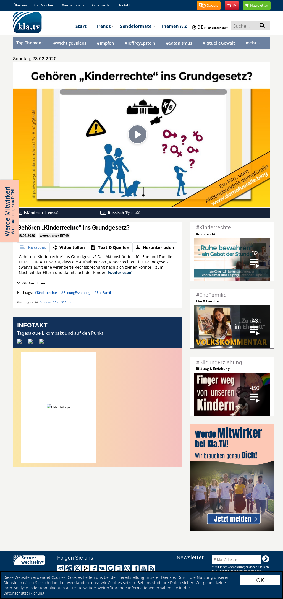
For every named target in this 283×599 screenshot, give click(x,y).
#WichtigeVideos (69, 43)
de (210, 27)
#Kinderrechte (46, 292)
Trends (105, 26)
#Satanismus (179, 43)
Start (82, 26)
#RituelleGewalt (219, 43)
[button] (209, 5)
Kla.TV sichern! (45, 5)
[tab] (33, 247)
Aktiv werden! (101, 5)
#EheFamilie (104, 292)
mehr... (253, 42)
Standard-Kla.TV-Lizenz (57, 302)
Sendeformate (137, 26)
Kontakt (124, 5)
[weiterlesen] (120, 272)
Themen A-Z (174, 26)
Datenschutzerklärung (23, 593)
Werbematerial (73, 5)
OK (260, 580)
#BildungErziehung (75, 292)
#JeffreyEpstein (140, 43)
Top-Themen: (29, 42)
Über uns (21, 5)
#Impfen (105, 43)
